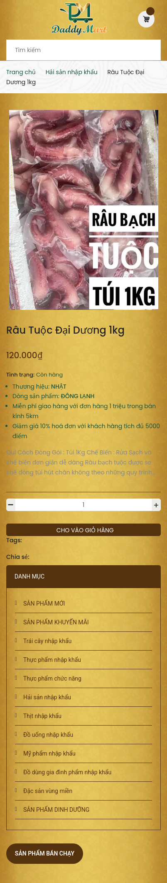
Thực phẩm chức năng (52, 678)
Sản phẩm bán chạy (44, 853)
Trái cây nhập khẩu (47, 641)
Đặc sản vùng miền (47, 791)
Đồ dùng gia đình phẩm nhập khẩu (67, 772)
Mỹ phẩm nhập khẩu (49, 753)
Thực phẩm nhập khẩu (52, 659)
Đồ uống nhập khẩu (48, 734)
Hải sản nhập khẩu (47, 697)
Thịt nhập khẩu (42, 716)
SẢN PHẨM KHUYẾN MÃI (56, 622)
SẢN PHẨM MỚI (44, 603)
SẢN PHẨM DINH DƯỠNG (56, 809)
